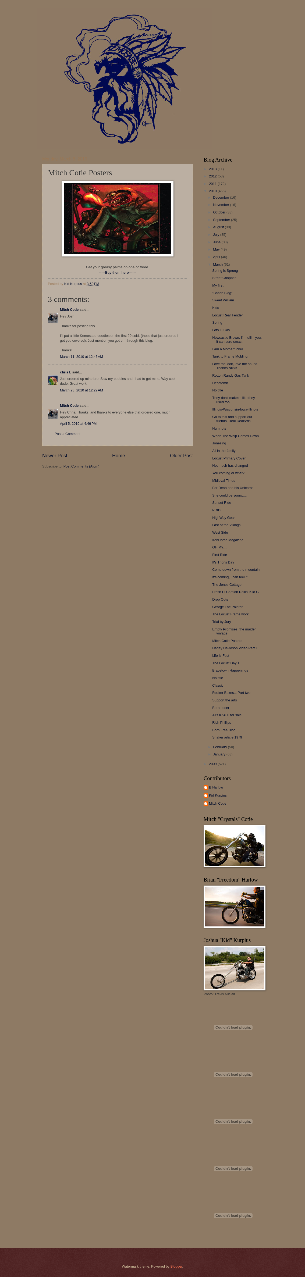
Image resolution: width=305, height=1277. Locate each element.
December (221, 197)
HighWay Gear (223, 518)
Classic (218, 685)
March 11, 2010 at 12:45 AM (81, 357)
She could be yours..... (229, 495)
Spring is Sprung (225, 271)
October (219, 212)
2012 (213, 176)
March (218, 264)
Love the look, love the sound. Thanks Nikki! (235, 366)
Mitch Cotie (69, 310)
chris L (65, 372)
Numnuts (219, 428)
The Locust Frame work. (231, 614)
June (217, 242)
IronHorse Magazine (227, 540)
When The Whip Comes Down (235, 436)
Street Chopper (224, 278)
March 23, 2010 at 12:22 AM (81, 390)
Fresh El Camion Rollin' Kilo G (235, 592)
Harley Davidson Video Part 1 (235, 648)
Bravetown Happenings (230, 670)
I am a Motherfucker (227, 349)
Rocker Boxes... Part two (231, 693)
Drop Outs (220, 599)
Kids (215, 308)
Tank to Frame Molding (229, 356)
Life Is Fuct (220, 656)
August (219, 227)
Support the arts (224, 700)
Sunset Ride (221, 503)
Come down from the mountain (236, 570)
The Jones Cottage (227, 585)
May (217, 249)
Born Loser (220, 708)
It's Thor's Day (223, 562)
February (220, 747)
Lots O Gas (221, 330)
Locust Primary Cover (229, 458)
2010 (213, 191)
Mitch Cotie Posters (227, 641)
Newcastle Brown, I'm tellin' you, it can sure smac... (237, 340)
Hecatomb (220, 383)
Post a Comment (67, 434)
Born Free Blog (224, 730)
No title (217, 390)
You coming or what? (228, 473)
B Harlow (216, 787)
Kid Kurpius (218, 795)
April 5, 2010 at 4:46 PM (78, 424)
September (222, 220)
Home (118, 455)
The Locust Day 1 (225, 663)
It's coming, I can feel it (229, 577)
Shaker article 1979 (227, 737)
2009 (213, 764)
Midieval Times (223, 481)
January (219, 754)
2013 (213, 169)
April (217, 257)
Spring (217, 322)
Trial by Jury (221, 622)
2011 (213, 184)
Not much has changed (230, 465)
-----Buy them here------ (117, 272)
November (221, 205)
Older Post (181, 455)
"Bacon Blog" (222, 293)
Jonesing (219, 443)
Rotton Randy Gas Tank (230, 375)
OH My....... (220, 547)
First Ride (219, 555)
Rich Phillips (221, 722)
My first (217, 285)
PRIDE (217, 510)
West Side (220, 532)
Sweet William (223, 300)
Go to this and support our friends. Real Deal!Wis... (232, 419)
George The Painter (227, 607)
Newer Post (54, 455)
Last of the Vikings (226, 525)
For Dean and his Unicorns (232, 488)
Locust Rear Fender (227, 315)
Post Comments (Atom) (81, 466)
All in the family (224, 451)
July (216, 235)
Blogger (176, 1266)
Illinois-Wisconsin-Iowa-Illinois (235, 409)
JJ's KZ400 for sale (227, 715)
